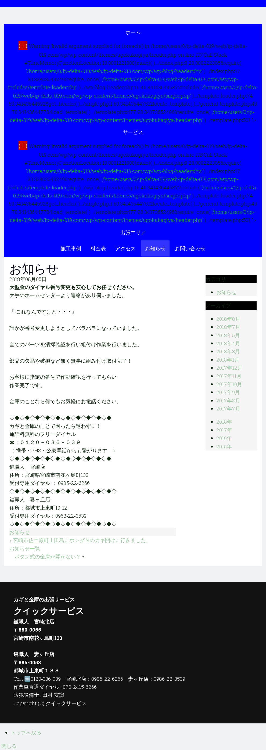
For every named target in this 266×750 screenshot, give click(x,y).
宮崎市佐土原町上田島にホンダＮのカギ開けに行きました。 (82, 540)
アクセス (125, 248)
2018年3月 (228, 351)
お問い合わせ (190, 248)
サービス (133, 132)
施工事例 (71, 248)
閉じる (9, 745)
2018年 (224, 421)
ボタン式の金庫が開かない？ (48, 556)
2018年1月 (227, 359)
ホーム (133, 32)
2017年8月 (228, 400)
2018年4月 (228, 343)
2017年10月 (229, 384)
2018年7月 (228, 326)
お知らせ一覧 (24, 548)
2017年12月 (229, 367)
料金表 (98, 248)
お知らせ (155, 248)
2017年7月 (228, 408)
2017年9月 (228, 392)
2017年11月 (229, 376)
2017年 (224, 430)
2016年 (224, 438)
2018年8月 (228, 318)
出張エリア (133, 232)
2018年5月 (228, 335)
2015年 (224, 446)
